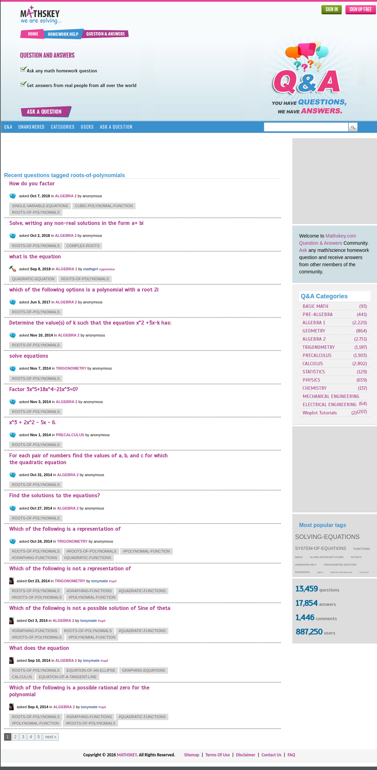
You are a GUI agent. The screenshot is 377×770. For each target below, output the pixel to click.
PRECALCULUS (317, 355)
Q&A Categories (324, 296)
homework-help (305, 565)
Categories (63, 126)
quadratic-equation (33, 279)
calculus (364, 572)
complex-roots (83, 246)
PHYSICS (311, 380)
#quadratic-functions (87, 558)
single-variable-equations (40, 206)
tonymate (99, 581)
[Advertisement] (128, 152)
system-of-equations (320, 548)
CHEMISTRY (314, 388)
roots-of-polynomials (36, 212)
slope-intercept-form (327, 557)
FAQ (291, 754)
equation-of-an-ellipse (91, 670)
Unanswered (31, 126)
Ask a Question (116, 126)
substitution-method (341, 572)
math (299, 557)
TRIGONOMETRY (319, 347)
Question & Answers (320, 243)
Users (87, 126)
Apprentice (107, 269)
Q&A (8, 126)
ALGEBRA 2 (314, 339)
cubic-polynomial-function (104, 206)
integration (302, 572)
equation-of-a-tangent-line (68, 677)
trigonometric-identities (340, 565)
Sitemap (191, 754)
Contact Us (271, 754)
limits (320, 572)
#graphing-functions (34, 558)
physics (356, 557)
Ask (303, 250)
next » (50, 737)
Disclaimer (245, 754)
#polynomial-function (146, 551)
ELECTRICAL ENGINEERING (330, 405)
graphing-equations (143, 670)
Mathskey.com (341, 236)
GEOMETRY (314, 331)
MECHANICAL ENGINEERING (331, 396)
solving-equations (327, 536)
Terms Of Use (218, 754)
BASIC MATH (315, 306)
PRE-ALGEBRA (318, 314)
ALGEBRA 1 (314, 323)
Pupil (112, 581)
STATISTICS (314, 372)
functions (362, 549)
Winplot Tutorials (320, 413)
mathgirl (90, 269)
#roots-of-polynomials (91, 551)
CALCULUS (313, 364)
